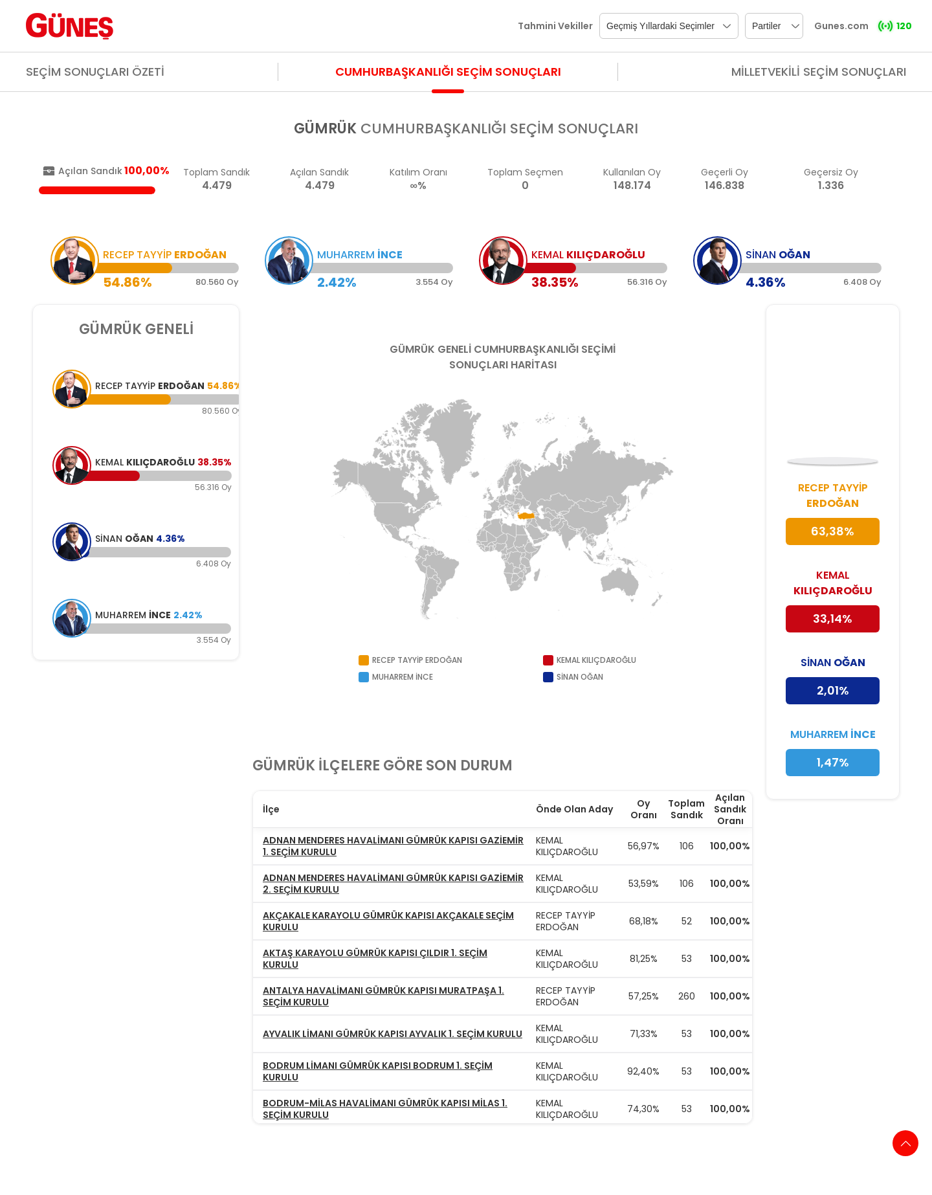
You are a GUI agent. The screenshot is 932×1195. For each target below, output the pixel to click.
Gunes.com (841, 26)
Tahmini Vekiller (555, 26)
